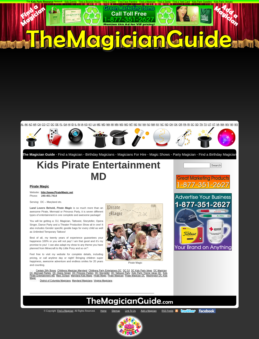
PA (184, 124)
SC (192, 124)
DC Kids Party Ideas (141, 270)
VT (213, 124)
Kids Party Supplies (202, 1)
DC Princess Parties (82, 273)
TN (201, 124)
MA (108, 124)
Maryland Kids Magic (81, 275)
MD (103, 124)
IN (79, 124)
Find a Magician (147, 1)
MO (126, 124)
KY (90, 124)
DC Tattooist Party (120, 273)
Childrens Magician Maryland (72, 270)
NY (157, 124)
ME (98, 124)
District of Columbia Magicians (55, 280)
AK (26, 124)
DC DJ (126, 270)
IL (76, 124)
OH (171, 124)
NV (140, 124)
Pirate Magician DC (135, 275)
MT (131, 124)
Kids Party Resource (42, 1)
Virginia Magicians (103, 280)
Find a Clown (109, 1)
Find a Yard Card (181, 1)
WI (231, 124)
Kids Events (70, 1)
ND (166, 124)
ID (72, 124)
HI (69, 124)
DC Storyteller (102, 273)
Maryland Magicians (82, 280)
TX (205, 124)
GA (65, 124)
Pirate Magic (39, 186)
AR (34, 124)
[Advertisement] (129, 86)
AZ (30, 124)
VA (217, 124)
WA (222, 124)
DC (52, 124)
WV (227, 124)
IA (82, 124)
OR (180, 124)
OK (175, 124)
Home (103, 311)
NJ (148, 124)
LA (94, 124)
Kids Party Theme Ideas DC (146, 273)
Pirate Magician (116, 275)
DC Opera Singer (62, 273)
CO (43, 124)
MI (112, 124)
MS (121, 124)
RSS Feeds (167, 311)
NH (144, 124)
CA (39, 124)
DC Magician (160, 270)
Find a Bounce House (90, 1)
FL (61, 124)
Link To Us (130, 311)
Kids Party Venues (223, 1)
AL (22, 124)
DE (56, 124)
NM (153, 124)
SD (196, 124)
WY (236, 124)
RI (188, 124)
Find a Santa (164, 1)
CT (48, 124)
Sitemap (115, 311)
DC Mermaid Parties (40, 273)
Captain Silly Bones (46, 270)
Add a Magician (149, 311)
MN (117, 124)
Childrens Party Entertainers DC (105, 270)
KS (85, 124)
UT (209, 124)
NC (162, 124)
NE (135, 124)
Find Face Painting (127, 1)
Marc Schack (63, 275)
